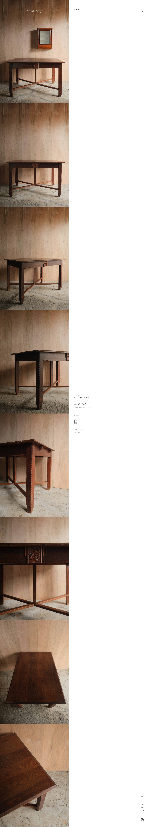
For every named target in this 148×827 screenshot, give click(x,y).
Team (142, 807)
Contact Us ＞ (79, 429)
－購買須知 (77, 432)
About (142, 796)
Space (142, 801)
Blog (143, 810)
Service (142, 799)
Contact (142, 812)
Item (143, 804)
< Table (76, 9)
